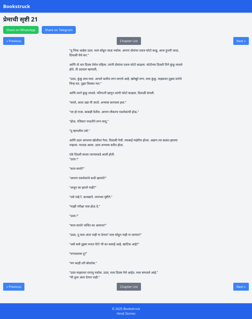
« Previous (13, 41)
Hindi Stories (126, 313)
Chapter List (129, 41)
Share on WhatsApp (20, 30)
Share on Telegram (59, 30)
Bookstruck (16, 6)
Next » (241, 41)
